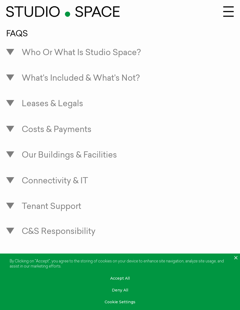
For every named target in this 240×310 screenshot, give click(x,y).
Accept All (120, 278)
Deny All (120, 290)
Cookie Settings (120, 302)
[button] (228, 11)
